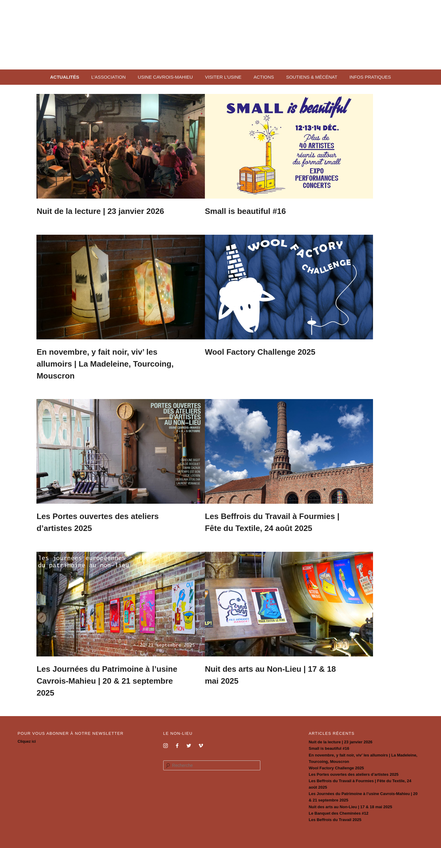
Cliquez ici (27, 736)
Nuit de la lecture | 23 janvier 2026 (109, 211)
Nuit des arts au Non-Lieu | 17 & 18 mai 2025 (350, 801)
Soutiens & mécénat (311, 77)
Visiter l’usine (223, 77)
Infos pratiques (370, 77)
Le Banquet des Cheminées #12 (338, 807)
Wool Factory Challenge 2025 (288, 350)
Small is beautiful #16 (273, 211)
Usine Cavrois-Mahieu (165, 77)
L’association (108, 77)
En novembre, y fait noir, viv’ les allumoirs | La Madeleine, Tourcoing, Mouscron (114, 362)
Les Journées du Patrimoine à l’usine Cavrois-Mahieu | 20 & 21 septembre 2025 (116, 676)
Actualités (64, 77)
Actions (264, 77)
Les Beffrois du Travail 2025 (335, 814)
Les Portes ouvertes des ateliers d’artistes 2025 (353, 769)
